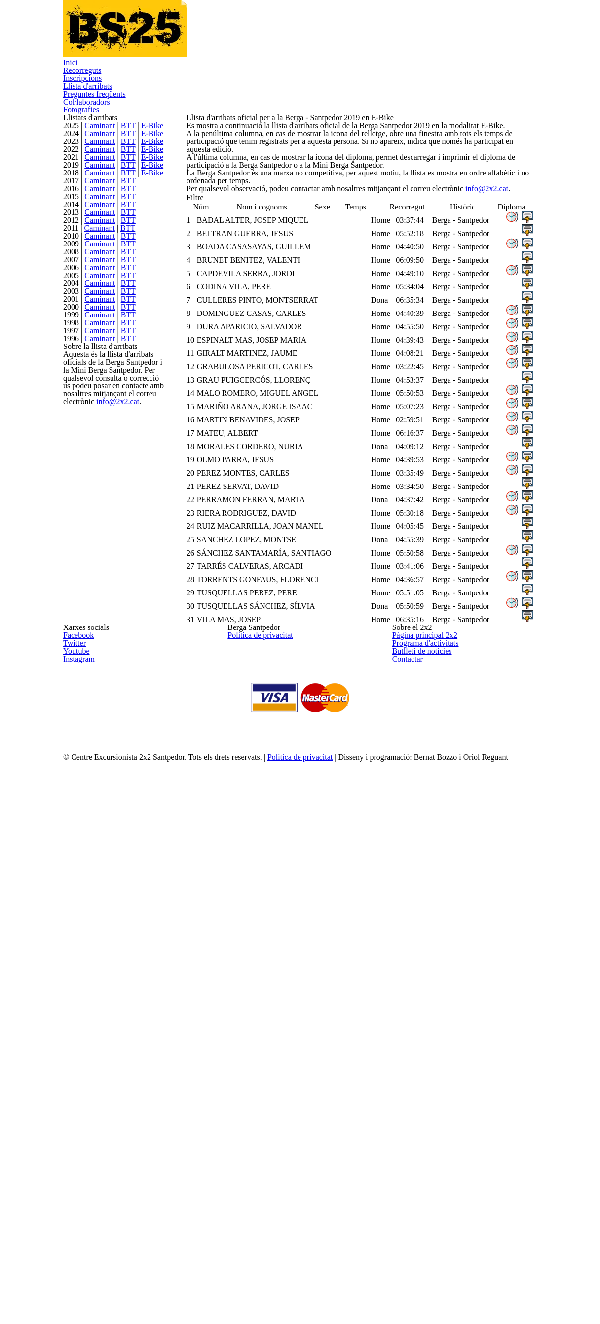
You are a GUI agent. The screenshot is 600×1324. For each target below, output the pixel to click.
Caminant (101, 167)
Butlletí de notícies (419, 1144)
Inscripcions (205, 42)
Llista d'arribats (270, 42)
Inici (100, 42)
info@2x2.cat (112, 962)
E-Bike (150, 167)
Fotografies (492, 42)
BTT (127, 167)
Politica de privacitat (319, 1301)
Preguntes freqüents (351, 42)
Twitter (73, 1120)
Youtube (75, 1144)
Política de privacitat (256, 1096)
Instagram (77, 1167)
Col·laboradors (430, 42)
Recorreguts (145, 42)
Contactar (406, 1167)
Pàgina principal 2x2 (421, 1096)
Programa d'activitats (422, 1120)
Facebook (77, 1096)
